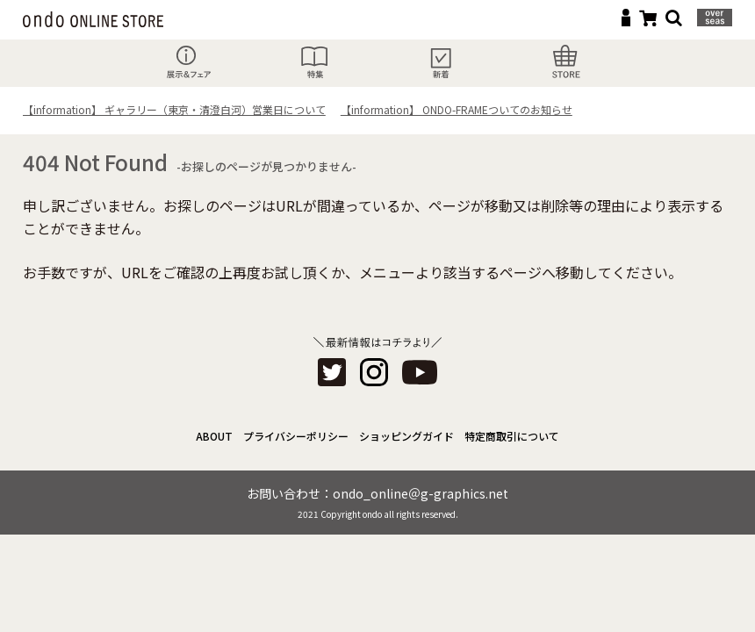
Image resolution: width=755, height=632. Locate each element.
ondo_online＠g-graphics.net (420, 493)
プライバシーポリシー (296, 435)
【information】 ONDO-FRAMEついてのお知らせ (456, 109)
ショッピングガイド (406, 435)
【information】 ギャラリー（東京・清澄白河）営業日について (174, 109)
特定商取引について (511, 435)
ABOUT (214, 435)
